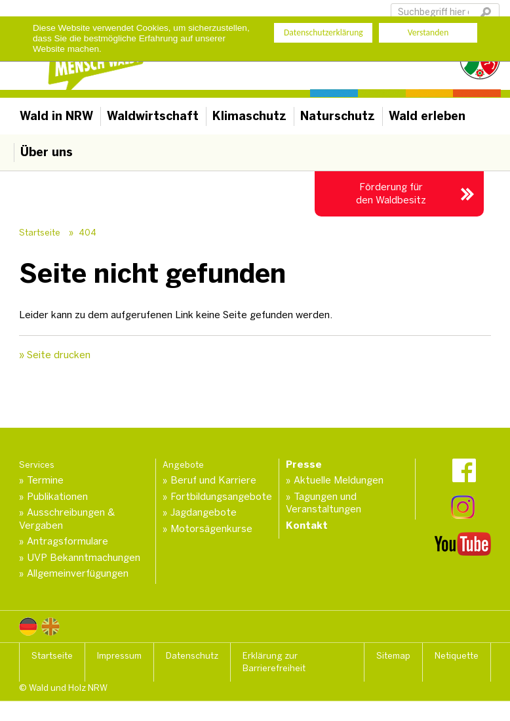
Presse (304, 464)
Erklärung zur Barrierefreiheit (274, 662)
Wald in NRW (56, 116)
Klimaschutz (249, 116)
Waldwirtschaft (153, 116)
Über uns (46, 152)
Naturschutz (337, 116)
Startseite (39, 232)
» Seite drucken (54, 355)
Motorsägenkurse (211, 529)
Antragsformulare (67, 541)
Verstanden (428, 32)
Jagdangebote (203, 512)
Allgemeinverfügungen (77, 573)
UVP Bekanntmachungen (83, 558)
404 (87, 232)
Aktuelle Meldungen (338, 480)
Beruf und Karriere (213, 480)
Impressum (119, 656)
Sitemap (393, 656)
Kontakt (307, 525)
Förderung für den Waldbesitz (391, 193)
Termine (45, 480)
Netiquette (457, 656)
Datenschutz (192, 656)
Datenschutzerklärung (323, 32)
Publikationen (57, 497)
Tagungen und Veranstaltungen (323, 503)
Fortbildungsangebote (221, 497)
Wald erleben (427, 116)
